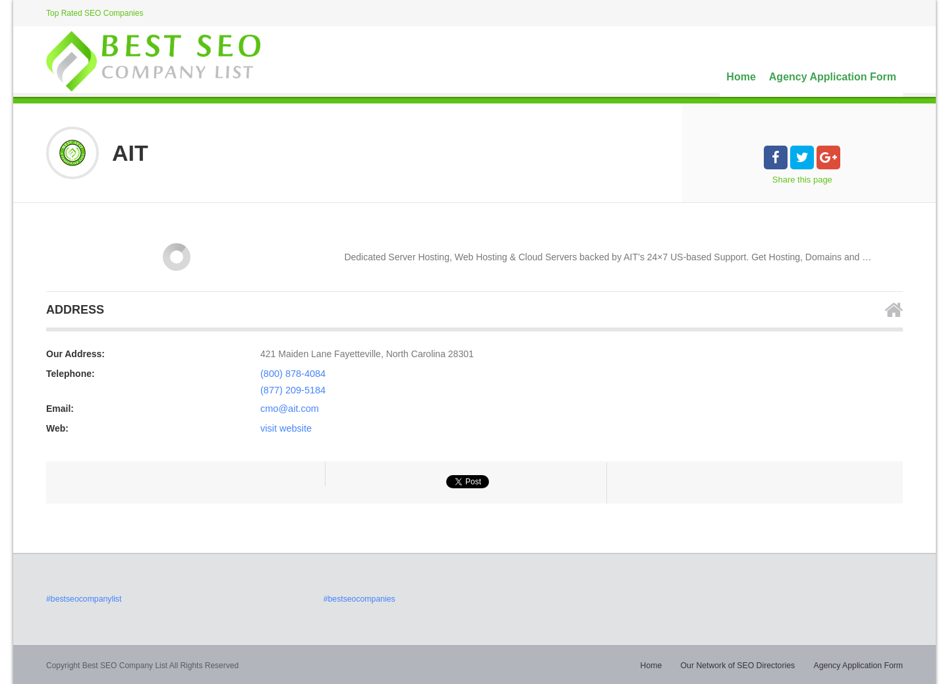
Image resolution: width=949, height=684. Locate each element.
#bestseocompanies (359, 597)
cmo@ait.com (288, 407)
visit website (285, 427)
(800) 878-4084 (292, 373)
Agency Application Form (832, 76)
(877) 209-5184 (292, 389)
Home (740, 76)
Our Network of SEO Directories (741, 664)
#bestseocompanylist (83, 597)
